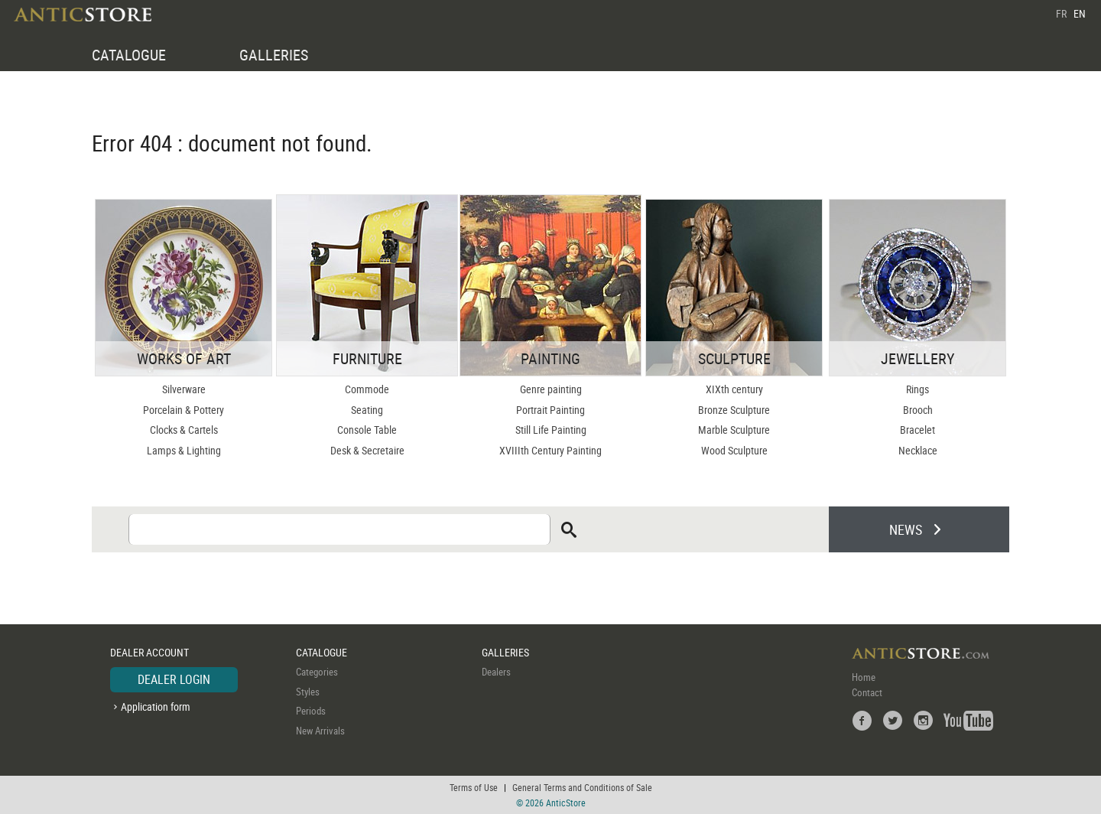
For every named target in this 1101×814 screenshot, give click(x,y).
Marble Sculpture (734, 429)
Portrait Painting (550, 409)
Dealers (496, 672)
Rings (917, 389)
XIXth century (734, 389)
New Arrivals (320, 730)
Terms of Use (474, 787)
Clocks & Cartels (184, 429)
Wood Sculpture (734, 450)
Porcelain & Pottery (183, 409)
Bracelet (917, 429)
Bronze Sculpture (734, 409)
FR (1061, 13)
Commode (367, 389)
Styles (308, 691)
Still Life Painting (550, 429)
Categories (317, 672)
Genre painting (551, 389)
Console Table (367, 429)
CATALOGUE (129, 54)
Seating (367, 409)
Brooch (918, 409)
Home (863, 677)
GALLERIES (273, 54)
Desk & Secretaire (367, 450)
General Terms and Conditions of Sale (582, 787)
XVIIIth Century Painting (550, 450)
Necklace (917, 450)
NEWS (905, 529)
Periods (311, 711)
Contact (867, 692)
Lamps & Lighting (184, 450)
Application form (155, 706)
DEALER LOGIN (174, 679)
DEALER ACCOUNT (149, 652)
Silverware (184, 389)
